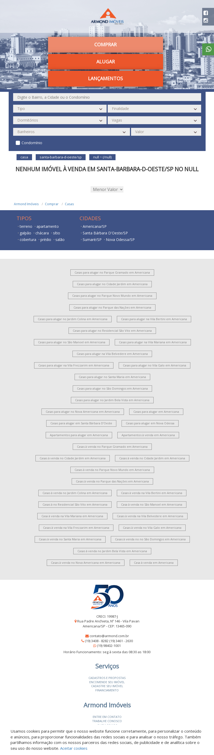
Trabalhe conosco (107, 721)
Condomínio (32, 142)
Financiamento (107, 690)
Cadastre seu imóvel (107, 686)
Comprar (105, 44)
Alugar (105, 61)
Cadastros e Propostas (107, 678)
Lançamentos (105, 78)
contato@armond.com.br (109, 635)
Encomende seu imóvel (107, 682)
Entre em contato (107, 717)
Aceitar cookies (73, 748)
